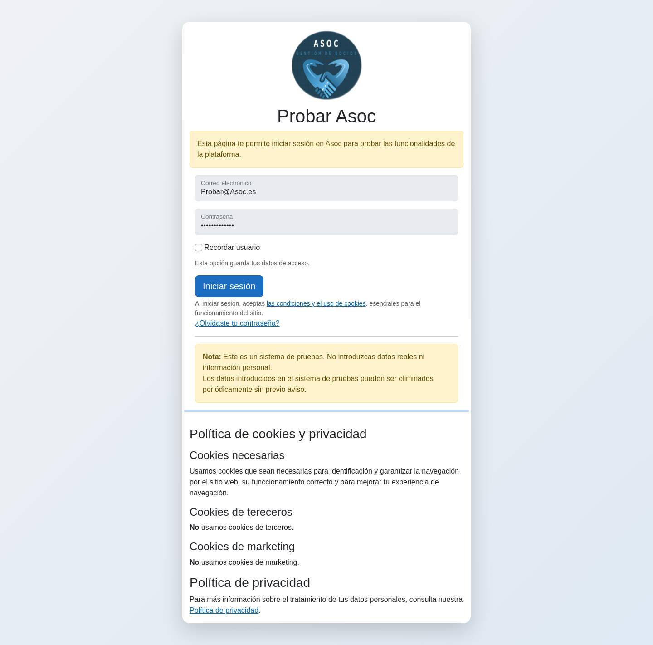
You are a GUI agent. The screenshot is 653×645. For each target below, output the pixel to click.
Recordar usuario (227, 247)
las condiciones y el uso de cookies (316, 303)
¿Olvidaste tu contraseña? (237, 323)
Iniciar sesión (229, 286)
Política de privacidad (224, 610)
